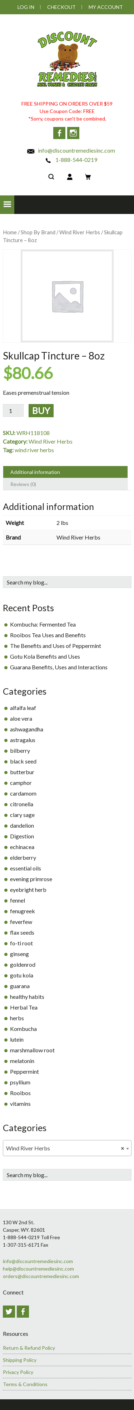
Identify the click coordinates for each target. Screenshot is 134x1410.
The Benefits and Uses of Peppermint (55, 645)
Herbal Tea (24, 1007)
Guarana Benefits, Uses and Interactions (59, 667)
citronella (21, 804)
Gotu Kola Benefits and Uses (45, 656)
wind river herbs (34, 449)
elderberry (23, 857)
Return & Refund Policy (29, 1348)
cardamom (23, 793)
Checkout (61, 7)
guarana (20, 985)
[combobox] (67, 1148)
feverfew (21, 921)
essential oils (25, 868)
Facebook (59, 133)
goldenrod (22, 964)
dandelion (22, 825)
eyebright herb (28, 889)
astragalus (22, 739)
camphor (21, 782)
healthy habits (27, 996)
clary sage (22, 814)
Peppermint (24, 1071)
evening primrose (31, 878)
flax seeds (22, 932)
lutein (17, 1039)
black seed (23, 761)
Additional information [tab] (35, 472)
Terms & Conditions (25, 1384)
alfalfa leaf (23, 707)
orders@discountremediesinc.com (41, 1276)
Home (10, 232)
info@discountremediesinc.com (70, 150)
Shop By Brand (38, 232)
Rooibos (20, 1092)
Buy (41, 410)
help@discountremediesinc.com (38, 1269)
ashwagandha (26, 729)
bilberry (20, 750)
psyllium (20, 1082)
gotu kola (21, 975)
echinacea (22, 846)
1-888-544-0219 (70, 159)
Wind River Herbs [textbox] (65, 1148)
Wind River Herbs (79, 232)
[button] (7, 204)
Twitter (9, 1312)
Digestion (22, 836)
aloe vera (21, 718)
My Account (106, 7)
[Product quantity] (13, 410)
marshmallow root (32, 1050)
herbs (17, 1018)
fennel (17, 900)
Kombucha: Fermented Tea (43, 624)
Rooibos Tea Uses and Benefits (48, 635)
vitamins (20, 1103)
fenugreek (22, 911)
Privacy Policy (18, 1372)
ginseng (19, 953)
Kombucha (23, 1028)
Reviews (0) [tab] (23, 484)
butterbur (22, 771)
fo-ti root (21, 943)
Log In (26, 7)
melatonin (22, 1060)
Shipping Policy (19, 1360)
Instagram (73, 133)
